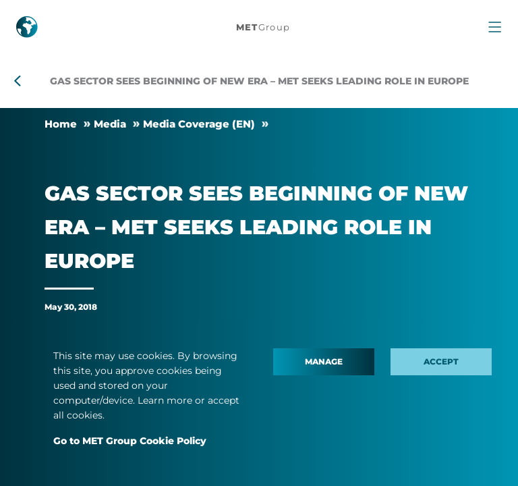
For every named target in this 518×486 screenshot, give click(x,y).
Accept (441, 361)
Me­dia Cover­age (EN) (199, 123)
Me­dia (110, 123)
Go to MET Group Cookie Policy (129, 441)
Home (61, 123)
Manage (324, 361)
